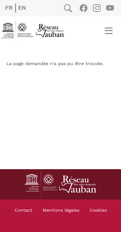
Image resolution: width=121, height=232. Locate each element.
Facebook (83, 8)
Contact (23, 210)
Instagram (97, 8)
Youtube (110, 8)
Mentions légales (61, 210)
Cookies (98, 210)
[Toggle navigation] (108, 30)
